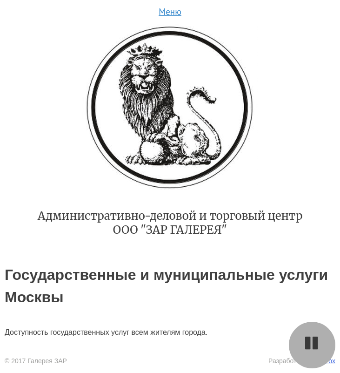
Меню (170, 11)
